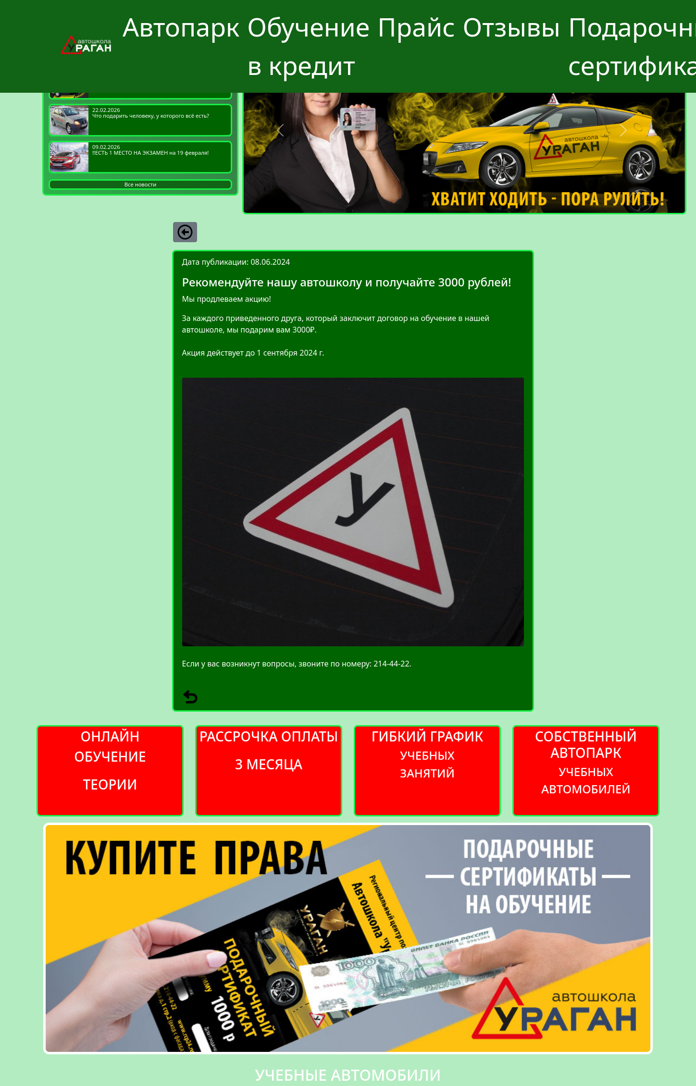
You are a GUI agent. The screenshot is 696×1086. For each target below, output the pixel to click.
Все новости (140, 184)
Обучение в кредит (308, 46)
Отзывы (511, 26)
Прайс (416, 26)
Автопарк (181, 26)
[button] (280, 130)
